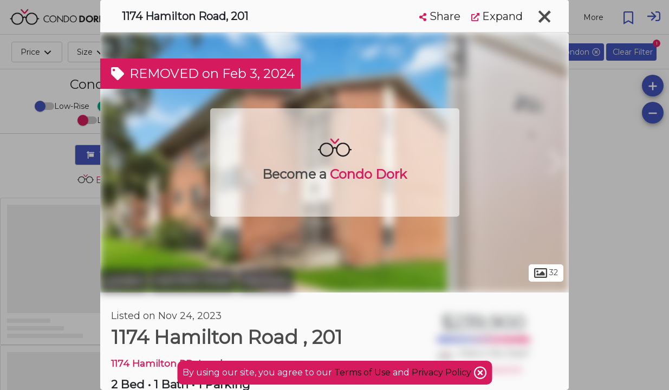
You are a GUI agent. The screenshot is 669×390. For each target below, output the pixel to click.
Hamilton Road (193, 281)
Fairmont (265, 281)
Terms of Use (362, 372)
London (124, 281)
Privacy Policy (442, 372)
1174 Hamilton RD (152, 363)
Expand (497, 16)
